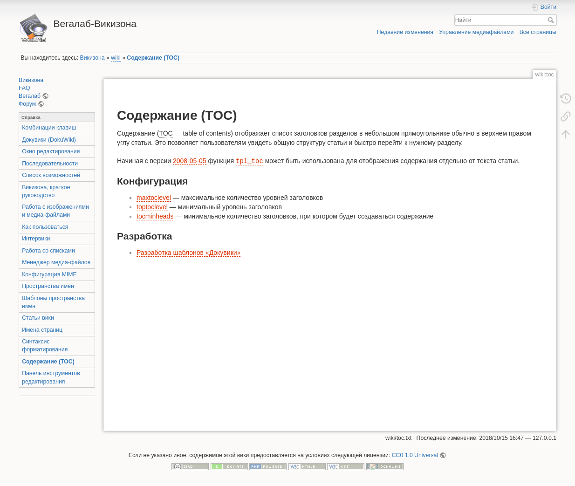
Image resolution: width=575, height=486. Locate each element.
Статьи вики (38, 318)
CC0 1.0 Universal (415, 455)
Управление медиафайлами (476, 32)
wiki (115, 58)
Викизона (92, 58)
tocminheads (155, 216)
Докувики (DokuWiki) (49, 140)
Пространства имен (48, 286)
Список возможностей (51, 175)
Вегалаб (30, 96)
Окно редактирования (51, 151)
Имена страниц (42, 330)
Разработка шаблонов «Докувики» (188, 252)
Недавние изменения (405, 32)
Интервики (36, 238)
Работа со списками (48, 250)
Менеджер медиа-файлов (56, 262)
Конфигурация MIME (49, 274)
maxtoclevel (154, 197)
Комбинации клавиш (49, 127)
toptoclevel (152, 207)
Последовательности (50, 163)
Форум (27, 104)
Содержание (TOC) (153, 58)
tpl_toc (249, 161)
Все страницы (538, 32)
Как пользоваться (45, 227)
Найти (552, 20)
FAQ (24, 88)
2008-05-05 (189, 160)
